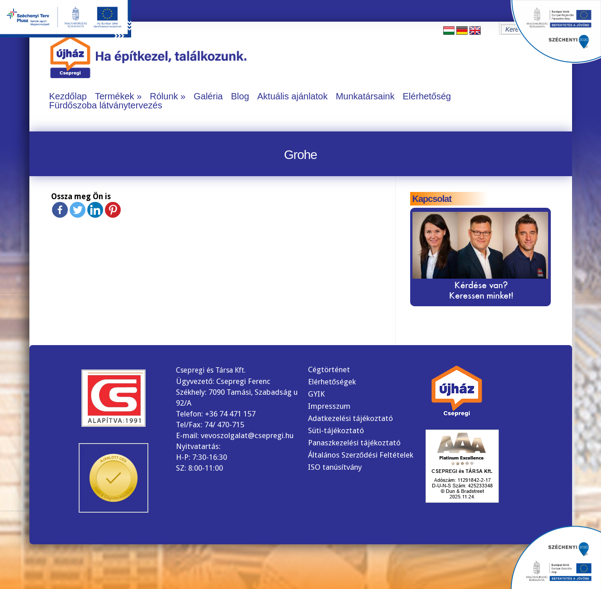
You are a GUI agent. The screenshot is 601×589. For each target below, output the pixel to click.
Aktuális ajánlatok (292, 96)
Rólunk (164, 96)
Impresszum (329, 406)
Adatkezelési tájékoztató (350, 418)
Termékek (114, 96)
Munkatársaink (365, 96)
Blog (240, 96)
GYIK (316, 393)
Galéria (208, 96)
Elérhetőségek (332, 381)
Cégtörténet (329, 369)
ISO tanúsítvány (335, 467)
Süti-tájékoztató (336, 430)
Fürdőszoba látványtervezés (105, 105)
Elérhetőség (426, 96)
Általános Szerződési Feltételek (360, 454)
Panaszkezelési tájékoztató (354, 442)
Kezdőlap (68, 96)
